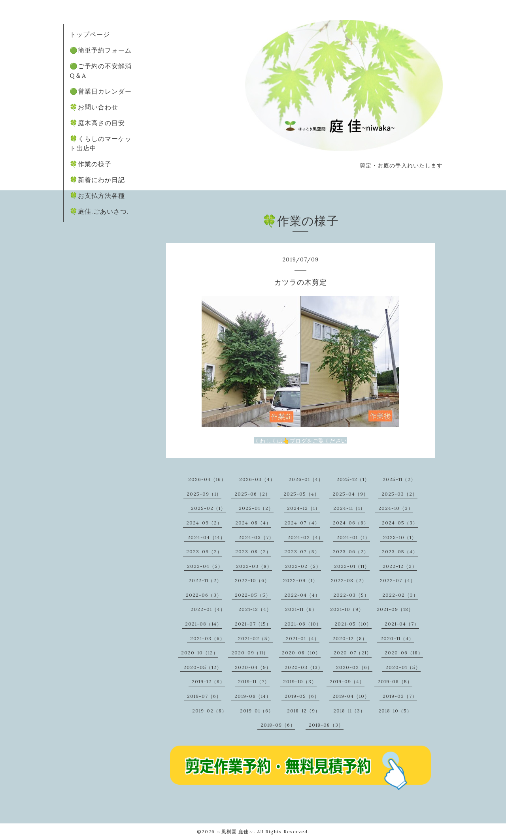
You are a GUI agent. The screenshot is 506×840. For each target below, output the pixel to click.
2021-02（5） (255, 638)
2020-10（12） (199, 653)
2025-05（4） (301, 494)
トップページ (90, 34)
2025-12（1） (353, 479)
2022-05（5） (253, 595)
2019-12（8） (208, 681)
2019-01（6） (257, 711)
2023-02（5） (303, 566)
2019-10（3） (300, 681)
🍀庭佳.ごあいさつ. (99, 211)
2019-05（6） (302, 696)
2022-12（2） (400, 566)
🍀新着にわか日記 (97, 180)
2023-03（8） (254, 566)
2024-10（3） (395, 508)
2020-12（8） (349, 638)
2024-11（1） (349, 508)
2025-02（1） (208, 508)
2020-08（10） (301, 653)
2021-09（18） (395, 609)
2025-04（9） (350, 494)
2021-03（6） (207, 638)
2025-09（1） (204, 494)
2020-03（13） (304, 667)
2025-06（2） (252, 494)
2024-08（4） (253, 523)
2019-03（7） (400, 696)
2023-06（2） (351, 551)
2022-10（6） (252, 580)
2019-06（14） (252, 696)
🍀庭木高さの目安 (97, 123)
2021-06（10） (302, 624)
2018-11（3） (349, 711)
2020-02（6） (354, 667)
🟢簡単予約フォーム (101, 50)
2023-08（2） (253, 551)
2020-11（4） (397, 638)
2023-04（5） (205, 566)
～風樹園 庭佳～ (235, 831)
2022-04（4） (302, 595)
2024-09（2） (204, 523)
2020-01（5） (403, 667)
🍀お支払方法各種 (97, 195)
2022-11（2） (205, 580)
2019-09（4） (347, 681)
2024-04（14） (206, 537)
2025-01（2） (256, 508)
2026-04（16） (207, 479)
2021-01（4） (302, 638)
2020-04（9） (253, 667)
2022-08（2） (349, 580)
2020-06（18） (404, 653)
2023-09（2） (204, 551)
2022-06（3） (204, 595)
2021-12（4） (255, 609)
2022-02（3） (400, 595)
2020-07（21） (353, 653)
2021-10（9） (347, 609)
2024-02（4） (305, 537)
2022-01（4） (208, 609)
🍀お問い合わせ (94, 107)
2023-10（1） (400, 537)
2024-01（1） (353, 537)
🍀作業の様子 (90, 164)
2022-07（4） (397, 580)
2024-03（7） (256, 537)
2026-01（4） (306, 479)
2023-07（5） (302, 551)
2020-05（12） (202, 667)
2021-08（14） (203, 624)
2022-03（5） (351, 595)
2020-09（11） (249, 653)
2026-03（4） (257, 479)
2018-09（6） (278, 725)
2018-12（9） (303, 711)
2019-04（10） (351, 696)
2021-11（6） (301, 609)
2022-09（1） (300, 580)
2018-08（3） (326, 725)
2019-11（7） (254, 681)
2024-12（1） (303, 508)
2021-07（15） (253, 624)
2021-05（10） (353, 624)
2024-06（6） (351, 523)
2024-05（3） (400, 523)
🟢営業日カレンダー (101, 91)
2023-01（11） (352, 566)
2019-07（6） (204, 696)
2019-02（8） (209, 711)
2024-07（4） (302, 523)
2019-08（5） (395, 681)
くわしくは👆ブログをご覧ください (300, 440)
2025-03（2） (399, 494)
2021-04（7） (402, 624)
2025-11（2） (399, 479)
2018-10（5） (395, 711)
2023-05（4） (400, 551)
